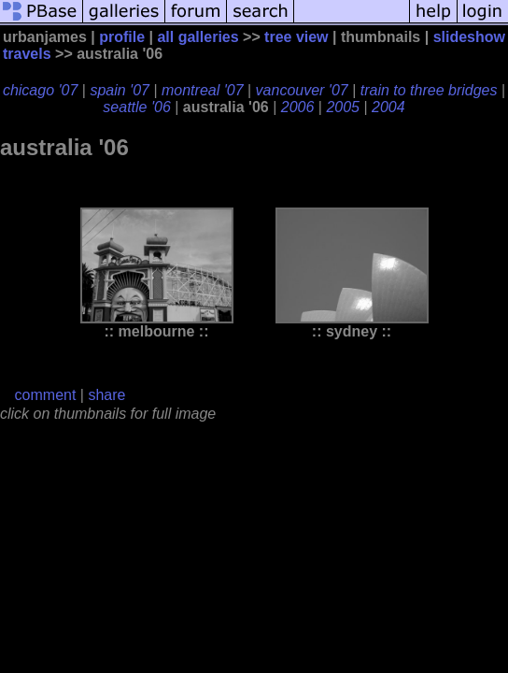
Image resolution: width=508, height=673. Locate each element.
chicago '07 (40, 90)
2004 (388, 107)
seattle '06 (136, 107)
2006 (298, 107)
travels (27, 54)
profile (122, 37)
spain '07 (119, 90)
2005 (343, 107)
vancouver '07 (302, 90)
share (106, 395)
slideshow (469, 37)
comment (46, 395)
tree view (296, 37)
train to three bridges (429, 90)
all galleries (197, 37)
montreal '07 (203, 90)
